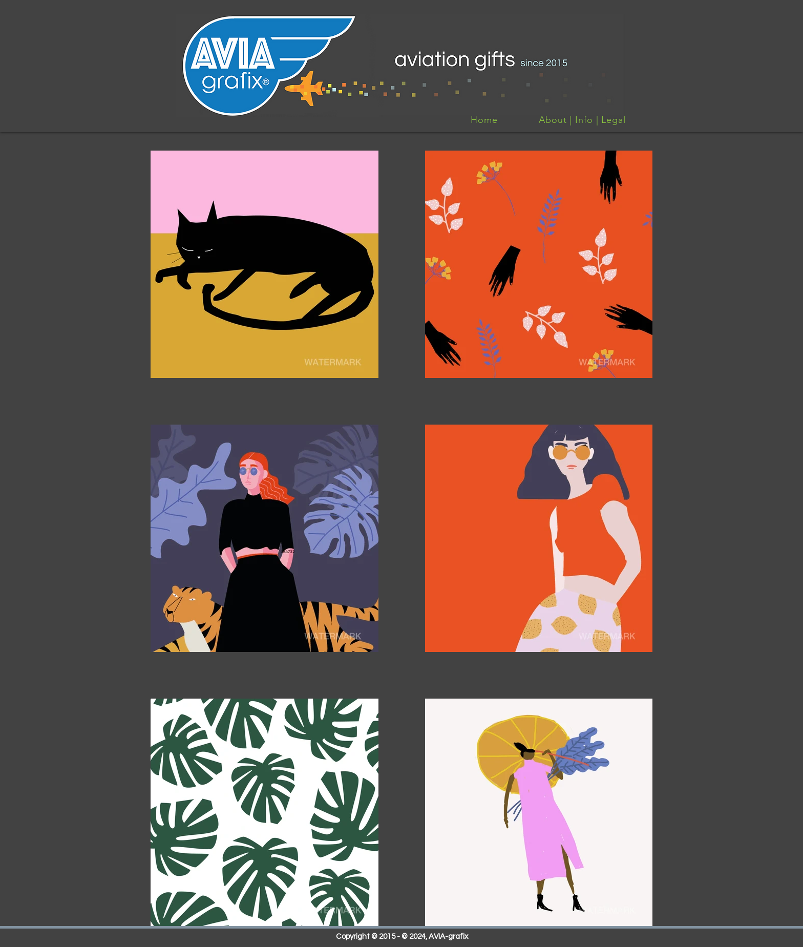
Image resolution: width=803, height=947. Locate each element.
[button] (264, 264)
